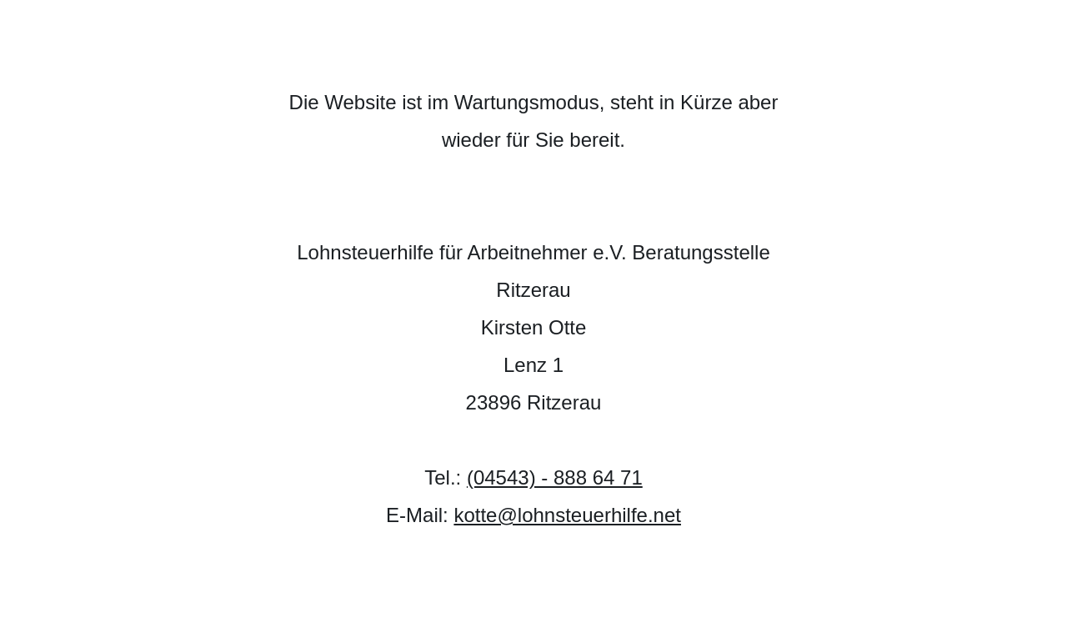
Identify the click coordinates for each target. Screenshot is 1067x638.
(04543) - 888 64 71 (555, 477)
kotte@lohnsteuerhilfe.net (567, 515)
